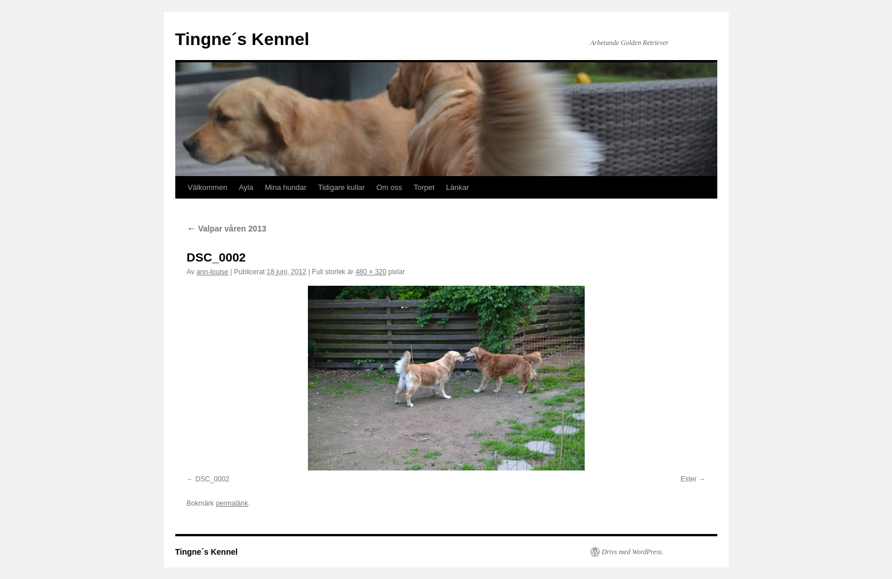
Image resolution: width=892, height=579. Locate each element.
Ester (688, 479)
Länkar (457, 187)
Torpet (423, 187)
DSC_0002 (212, 479)
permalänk (232, 503)
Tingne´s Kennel (242, 38)
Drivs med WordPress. (633, 552)
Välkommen (208, 187)
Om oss (389, 187)
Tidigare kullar (341, 187)
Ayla (246, 187)
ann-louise (212, 272)
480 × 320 (370, 272)
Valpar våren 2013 (226, 228)
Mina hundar (285, 187)
